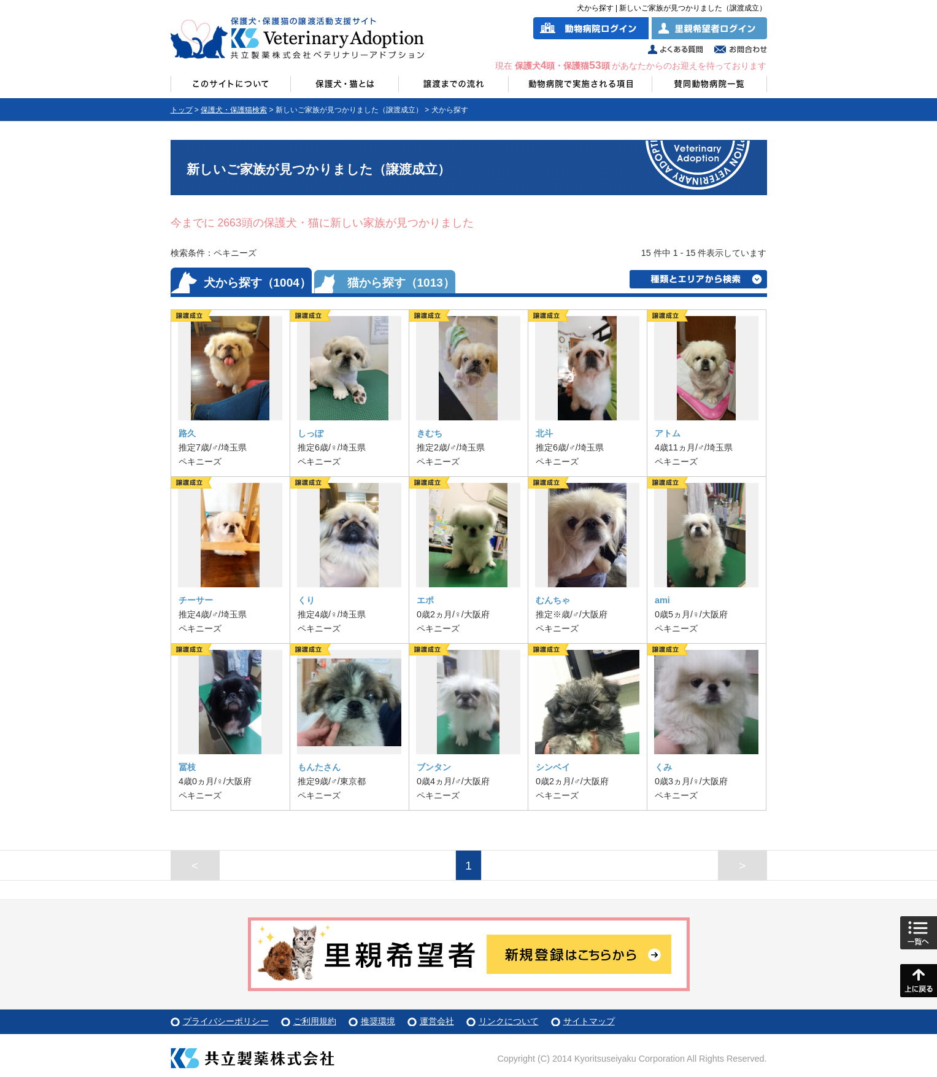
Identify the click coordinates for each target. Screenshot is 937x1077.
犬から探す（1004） (257, 282)
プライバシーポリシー (226, 1021)
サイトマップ (589, 1021)
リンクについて (509, 1021)
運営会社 (437, 1021)
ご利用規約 (314, 1021)
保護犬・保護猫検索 (234, 110)
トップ (182, 110)
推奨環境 (378, 1021)
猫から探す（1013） (401, 282)
